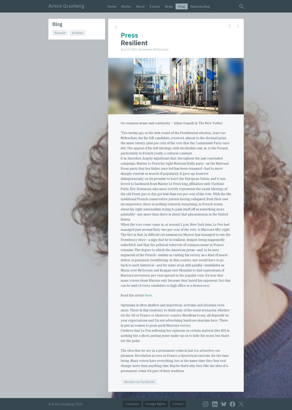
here (148, 295)
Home (111, 6)
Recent (60, 33)
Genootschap (200, 6)
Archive (77, 33)
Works (126, 6)
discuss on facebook (139, 382)
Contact (177, 404)
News (169, 6)
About (140, 6)
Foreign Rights (156, 404)
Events (155, 6)
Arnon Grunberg (66, 6)
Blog (181, 6)
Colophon (132, 404)
